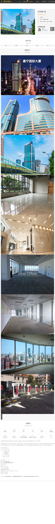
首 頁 (19, 1)
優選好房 (25, 1)
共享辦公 (37, 1)
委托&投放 (44, 1)
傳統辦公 (31, 1)
